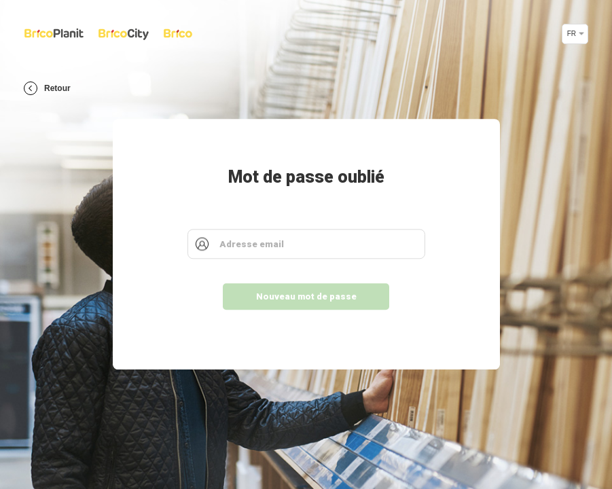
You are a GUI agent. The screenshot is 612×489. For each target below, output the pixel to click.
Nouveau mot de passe (306, 297)
